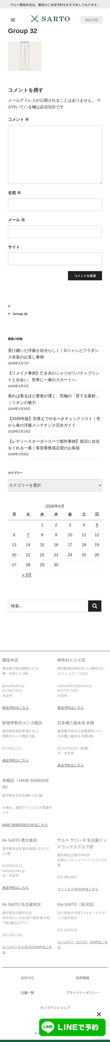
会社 (24, 977)
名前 (14, 193)
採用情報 (82, 977)
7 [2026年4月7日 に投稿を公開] (28, 535)
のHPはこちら (87, 889)
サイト (14, 247)
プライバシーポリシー (82, 992)
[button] (12, 19)
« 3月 (26, 575)
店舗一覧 (27, 992)
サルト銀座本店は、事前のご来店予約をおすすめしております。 (55, 4)
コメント (18, 119)
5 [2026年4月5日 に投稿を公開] (97, 525)
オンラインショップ (55, 1007)
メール (16, 220)
